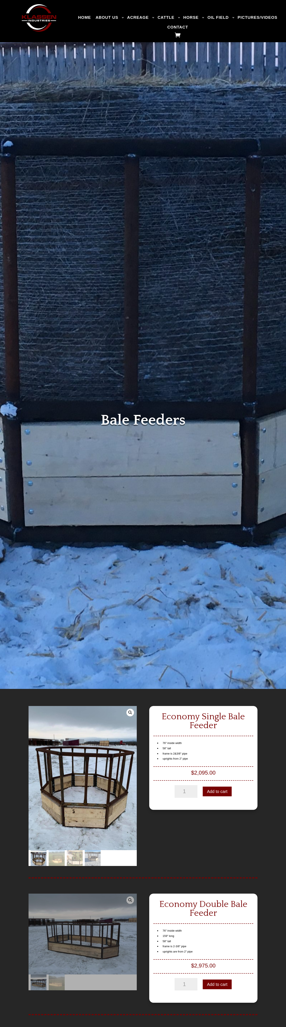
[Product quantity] (186, 791)
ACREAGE (138, 17)
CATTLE (165, 17)
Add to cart (217, 791)
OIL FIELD (218, 17)
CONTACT (177, 27)
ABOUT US (107, 17)
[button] (130, 712)
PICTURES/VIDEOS (257, 17)
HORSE (191, 17)
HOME (84, 17)
